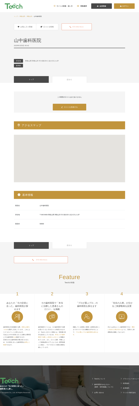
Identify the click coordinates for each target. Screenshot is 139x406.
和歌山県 (22, 16)
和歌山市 (29, 16)
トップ (16, 16)
